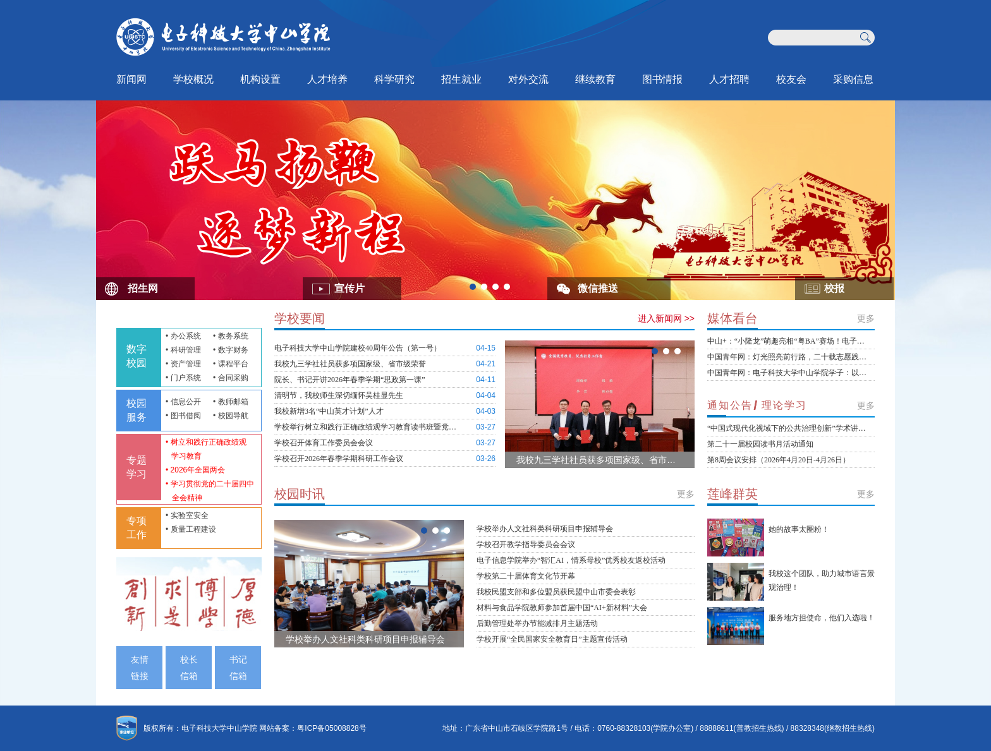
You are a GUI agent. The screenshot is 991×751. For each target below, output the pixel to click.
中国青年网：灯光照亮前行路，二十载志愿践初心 (787, 356)
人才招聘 (729, 79)
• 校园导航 (230, 415)
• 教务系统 (230, 336)
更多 (686, 494)
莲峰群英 (732, 494)
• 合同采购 (230, 377)
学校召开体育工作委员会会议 (323, 442)
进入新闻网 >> (666, 318)
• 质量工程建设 (191, 529)
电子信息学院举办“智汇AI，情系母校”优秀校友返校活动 (571, 560)
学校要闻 (299, 318)
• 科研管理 (183, 349)
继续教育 (595, 79)
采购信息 (853, 79)
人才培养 (327, 79)
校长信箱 (189, 667)
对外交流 (528, 79)
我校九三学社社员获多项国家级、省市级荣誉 (350, 363)
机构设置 (260, 79)
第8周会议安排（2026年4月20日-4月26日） (778, 459)
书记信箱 (238, 667)
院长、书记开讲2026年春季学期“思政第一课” (349, 379)
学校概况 (193, 79)
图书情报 (662, 79)
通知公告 (730, 405)
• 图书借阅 (183, 415)
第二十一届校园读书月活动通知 (760, 444)
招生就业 (461, 79)
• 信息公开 (183, 401)
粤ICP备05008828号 (331, 728)
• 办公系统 (183, 336)
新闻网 (131, 79)
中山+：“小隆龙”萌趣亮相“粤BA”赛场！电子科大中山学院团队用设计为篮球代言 (787, 341)
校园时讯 (299, 494)
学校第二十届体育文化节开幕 (526, 576)
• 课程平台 (230, 363)
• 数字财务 (230, 349)
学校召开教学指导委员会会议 (526, 544)
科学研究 (394, 79)
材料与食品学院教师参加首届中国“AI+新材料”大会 (562, 607)
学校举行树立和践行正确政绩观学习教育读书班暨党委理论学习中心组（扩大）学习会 (366, 427)
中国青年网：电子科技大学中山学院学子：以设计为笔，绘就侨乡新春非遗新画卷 (787, 372)
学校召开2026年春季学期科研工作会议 (338, 458)
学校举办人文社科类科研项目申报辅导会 (365, 639)
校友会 (791, 79)
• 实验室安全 (187, 515)
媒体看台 (732, 318)
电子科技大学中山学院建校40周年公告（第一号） (357, 348)
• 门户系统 (183, 377)
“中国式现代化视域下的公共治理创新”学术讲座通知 (787, 428)
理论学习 (784, 405)
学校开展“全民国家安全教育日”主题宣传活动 (552, 639)
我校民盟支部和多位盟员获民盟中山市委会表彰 (556, 591)
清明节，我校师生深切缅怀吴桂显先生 (338, 395)
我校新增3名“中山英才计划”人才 (329, 411)
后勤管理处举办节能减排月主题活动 (537, 623)
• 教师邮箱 (230, 401)
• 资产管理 (183, 363)
